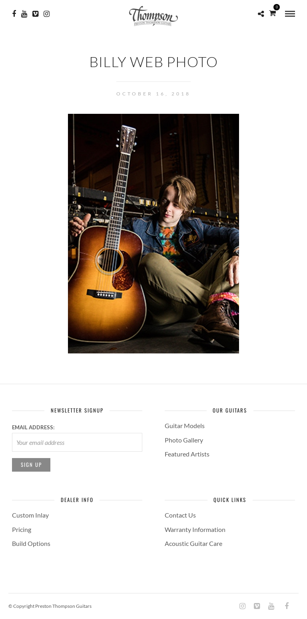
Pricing (21, 529)
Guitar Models (185, 425)
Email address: (33, 427)
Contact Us (180, 515)
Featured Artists (187, 454)
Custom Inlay (30, 515)
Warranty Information (195, 529)
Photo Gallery (184, 440)
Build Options (31, 543)
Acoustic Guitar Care (193, 543)
